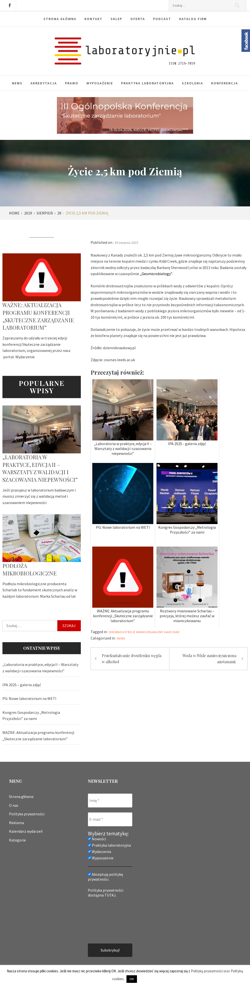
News (17, 83)
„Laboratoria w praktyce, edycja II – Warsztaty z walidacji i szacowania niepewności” (40, 468)
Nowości (97, 838)
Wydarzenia (99, 851)
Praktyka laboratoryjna (147, 83)
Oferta (137, 19)
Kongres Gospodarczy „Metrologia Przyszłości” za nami (31, 715)
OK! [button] (131, 979)
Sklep (116, 19)
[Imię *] (110, 801)
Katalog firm (193, 19)
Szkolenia (192, 83)
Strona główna (59, 19)
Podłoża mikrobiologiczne (29, 569)
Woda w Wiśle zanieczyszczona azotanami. (209, 658)
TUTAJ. (110, 895)
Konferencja (224, 83)
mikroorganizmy (149, 632)
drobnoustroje (122, 632)
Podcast (162, 19)
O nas (13, 805)
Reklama (16, 822)
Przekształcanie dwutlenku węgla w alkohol (131, 658)
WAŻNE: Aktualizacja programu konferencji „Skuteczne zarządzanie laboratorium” (38, 316)
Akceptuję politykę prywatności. (105, 877)
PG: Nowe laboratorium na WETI (29, 698)
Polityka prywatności (26, 813)
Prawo (71, 83)
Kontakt (93, 19)
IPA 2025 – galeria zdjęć (21, 684)
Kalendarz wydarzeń (26, 831)
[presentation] (108, 920)
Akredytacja (44, 83)
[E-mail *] (110, 819)
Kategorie (17, 840)
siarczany (172, 632)
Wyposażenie (99, 83)
